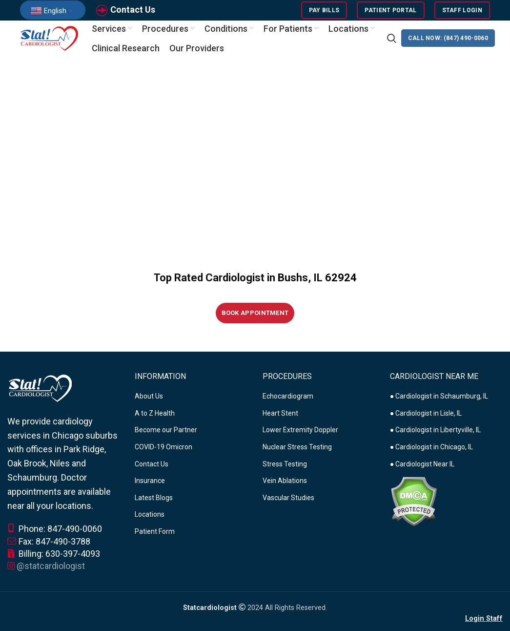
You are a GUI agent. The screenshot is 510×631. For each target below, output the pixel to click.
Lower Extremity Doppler (300, 438)
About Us (149, 403)
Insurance (150, 488)
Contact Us (132, 11)
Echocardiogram (288, 403)
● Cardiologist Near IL (422, 471)
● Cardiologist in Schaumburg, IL (439, 403)
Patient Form (155, 539)
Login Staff (484, 626)
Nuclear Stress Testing (297, 454)
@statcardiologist (51, 573)
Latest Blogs (154, 505)
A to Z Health (155, 420)
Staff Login (462, 12)
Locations (149, 522)
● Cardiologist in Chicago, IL (431, 454)
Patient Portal (390, 12)
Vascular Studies (288, 505)
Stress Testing (285, 471)
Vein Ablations (285, 488)
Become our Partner (166, 438)
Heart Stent (280, 420)
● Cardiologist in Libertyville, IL (435, 438)
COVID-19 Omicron (163, 454)
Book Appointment (255, 320)
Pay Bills (324, 12)
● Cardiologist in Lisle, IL (426, 420)
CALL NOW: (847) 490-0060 (448, 44)
